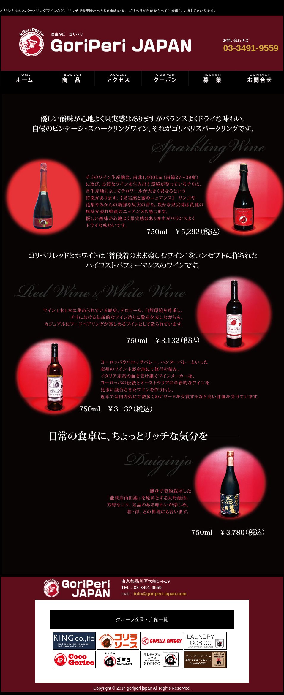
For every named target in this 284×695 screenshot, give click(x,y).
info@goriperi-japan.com (160, 593)
